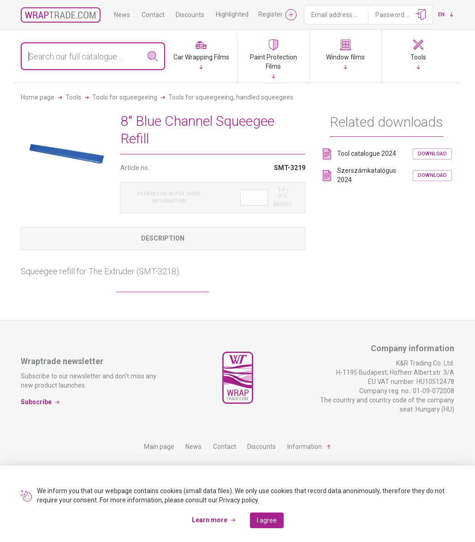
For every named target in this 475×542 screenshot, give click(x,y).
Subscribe (36, 402)
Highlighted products (246, 14)
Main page (159, 446)
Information (304, 446)
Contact (153, 14)
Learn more (209, 520)
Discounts (190, 14)
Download (432, 154)
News (122, 14)
